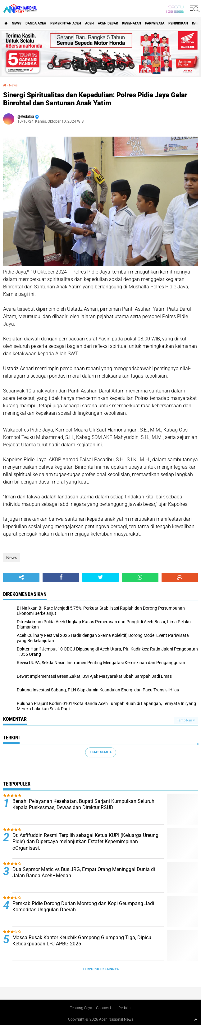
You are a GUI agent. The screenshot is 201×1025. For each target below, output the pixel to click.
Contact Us (105, 1008)
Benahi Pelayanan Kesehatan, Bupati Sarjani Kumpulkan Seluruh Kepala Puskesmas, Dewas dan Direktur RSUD (83, 804)
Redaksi (124, 1008)
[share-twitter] (100, 577)
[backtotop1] (195, 1019)
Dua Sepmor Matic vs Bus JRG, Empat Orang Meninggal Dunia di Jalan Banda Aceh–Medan (83, 872)
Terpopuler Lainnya (101, 969)
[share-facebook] (61, 577)
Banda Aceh (35, 23)
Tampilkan (186, 720)
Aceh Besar (108, 23)
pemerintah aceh (65, 23)
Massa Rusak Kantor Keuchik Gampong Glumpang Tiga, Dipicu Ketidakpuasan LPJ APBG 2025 (81, 941)
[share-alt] (21, 577)
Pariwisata (154, 23)
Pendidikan (178, 23)
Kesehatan (131, 23)
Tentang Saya (81, 1008)
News (16, 23)
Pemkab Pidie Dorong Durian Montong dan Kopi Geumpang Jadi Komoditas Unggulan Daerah (83, 906)
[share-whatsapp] (140, 577)
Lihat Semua (101, 752)
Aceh (89, 23)
